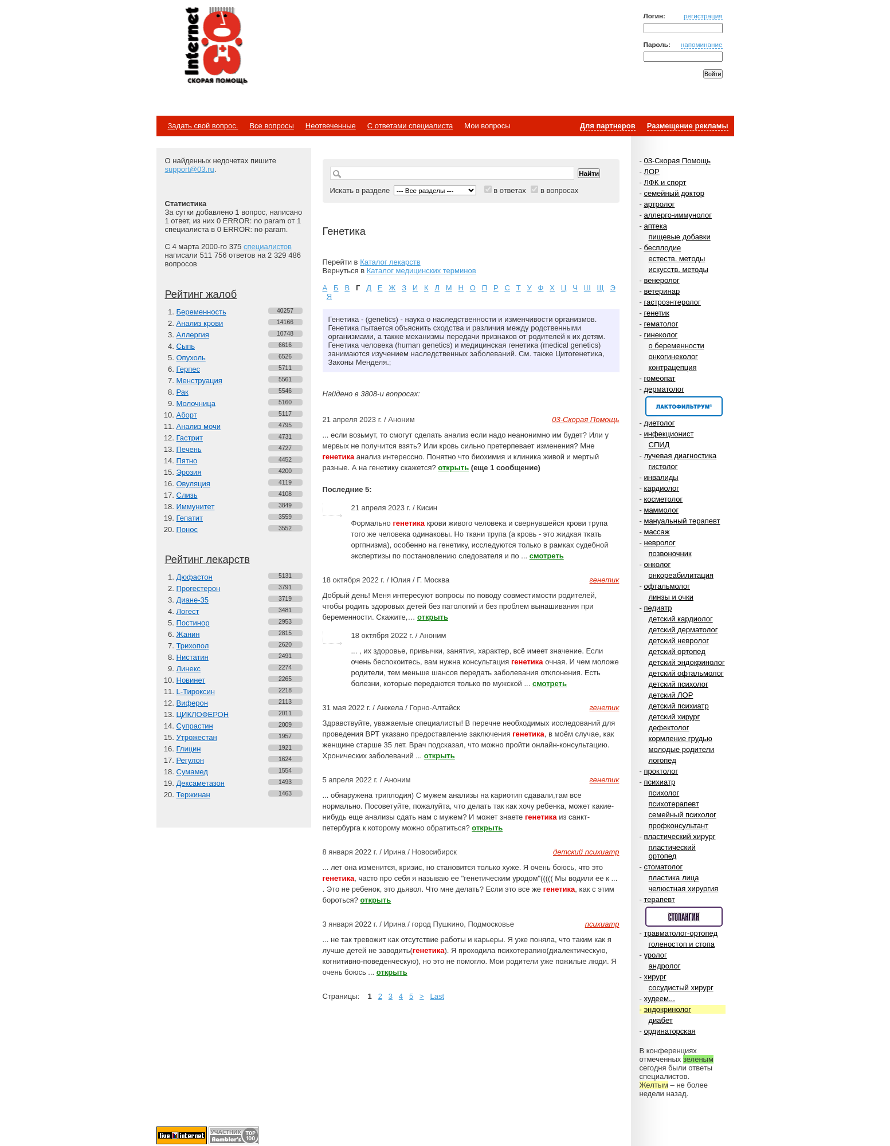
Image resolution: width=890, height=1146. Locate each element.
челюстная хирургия (684, 888)
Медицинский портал (215, 46)
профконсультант (679, 825)
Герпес (188, 369)
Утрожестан (197, 737)
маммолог (661, 510)
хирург (655, 976)
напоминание (702, 44)
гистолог (663, 466)
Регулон (190, 760)
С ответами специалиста (410, 125)
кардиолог (661, 488)
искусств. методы (678, 269)
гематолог (661, 324)
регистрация (703, 15)
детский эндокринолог (687, 662)
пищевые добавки (680, 237)
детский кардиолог (681, 619)
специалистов (268, 246)
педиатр (658, 608)
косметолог (663, 499)
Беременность (201, 312)
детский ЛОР (671, 695)
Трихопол (193, 645)
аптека (655, 226)
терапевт (659, 899)
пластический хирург (679, 836)
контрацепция (673, 367)
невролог (659, 542)
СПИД (659, 444)
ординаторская (669, 1031)
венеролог (661, 280)
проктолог (661, 771)
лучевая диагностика (680, 455)
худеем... (659, 998)
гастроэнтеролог (672, 302)
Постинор (193, 623)
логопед (662, 760)
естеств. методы (677, 258)
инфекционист (668, 434)
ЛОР (651, 171)
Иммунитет (196, 506)
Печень (189, 449)
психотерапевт (674, 804)
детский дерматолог (683, 629)
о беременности (676, 345)
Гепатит (190, 518)
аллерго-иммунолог (678, 215)
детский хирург (674, 716)
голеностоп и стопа (682, 944)
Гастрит (190, 438)
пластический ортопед (672, 851)
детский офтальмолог (686, 673)
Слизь (187, 495)
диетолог (659, 423)
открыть (453, 467)
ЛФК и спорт (665, 182)
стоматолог (663, 867)
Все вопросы (271, 125)
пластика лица (674, 877)
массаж (656, 531)
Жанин (188, 634)
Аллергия (193, 334)
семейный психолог (682, 814)
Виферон (193, 703)
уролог (655, 955)
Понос (187, 529)
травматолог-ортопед (681, 933)
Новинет (191, 680)
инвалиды (661, 477)
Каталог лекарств (390, 262)
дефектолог (669, 727)
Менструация (199, 380)
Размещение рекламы (687, 125)
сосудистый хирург (681, 987)
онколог (657, 564)
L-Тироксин (196, 691)
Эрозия (189, 472)
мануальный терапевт (682, 521)
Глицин (189, 749)
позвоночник (670, 553)
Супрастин (195, 726)
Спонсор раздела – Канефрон (684, 406)
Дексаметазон (201, 783)
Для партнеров (608, 125)
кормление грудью (680, 738)
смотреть (547, 556)
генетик (656, 313)
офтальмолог (667, 586)
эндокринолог (667, 1009)
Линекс (189, 668)
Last (437, 996)
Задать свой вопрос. (203, 125)
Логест (188, 611)
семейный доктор (674, 193)
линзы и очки (671, 597)
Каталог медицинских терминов (421, 270)
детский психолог (678, 684)
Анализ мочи (199, 426)
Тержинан (193, 794)
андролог (665, 966)
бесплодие (662, 247)
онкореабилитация (681, 575)
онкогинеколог (673, 356)
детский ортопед (677, 651)
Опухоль (191, 357)
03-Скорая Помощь (677, 160)
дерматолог (664, 389)
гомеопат (659, 378)
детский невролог (679, 640)
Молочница (196, 403)
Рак (183, 392)
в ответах (509, 190)
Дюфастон (195, 577)
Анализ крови (200, 323)
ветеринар (662, 291)
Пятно (187, 460)
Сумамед (192, 771)
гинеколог (660, 334)
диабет (661, 1020)
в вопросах (559, 190)
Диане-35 (193, 600)
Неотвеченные (330, 125)
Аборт (187, 415)
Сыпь (186, 346)
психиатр (659, 782)
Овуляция (193, 483)
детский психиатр (679, 706)
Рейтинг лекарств (207, 559)
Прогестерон (199, 588)
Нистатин (193, 657)
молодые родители (682, 749)
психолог (664, 793)
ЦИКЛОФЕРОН (203, 714)
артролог (659, 204)
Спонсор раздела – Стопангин (684, 917)
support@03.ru (189, 169)
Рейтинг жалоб (201, 294)
